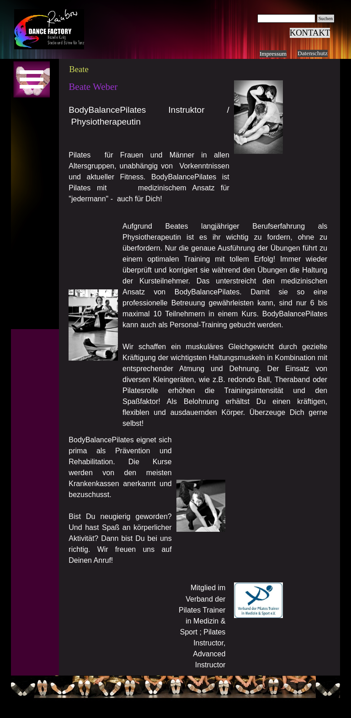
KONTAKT (310, 32)
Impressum (273, 53)
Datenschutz (313, 53)
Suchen (326, 18)
